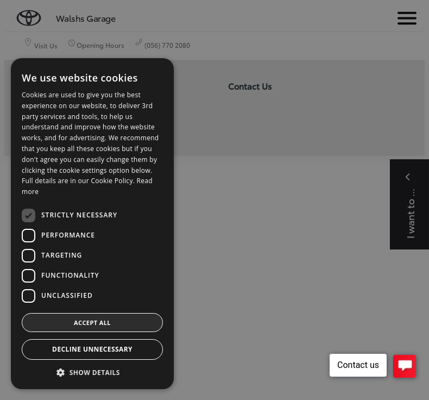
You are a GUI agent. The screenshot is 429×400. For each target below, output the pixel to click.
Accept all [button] (92, 322)
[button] (92, 372)
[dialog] (214, 200)
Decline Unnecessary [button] (92, 349)
